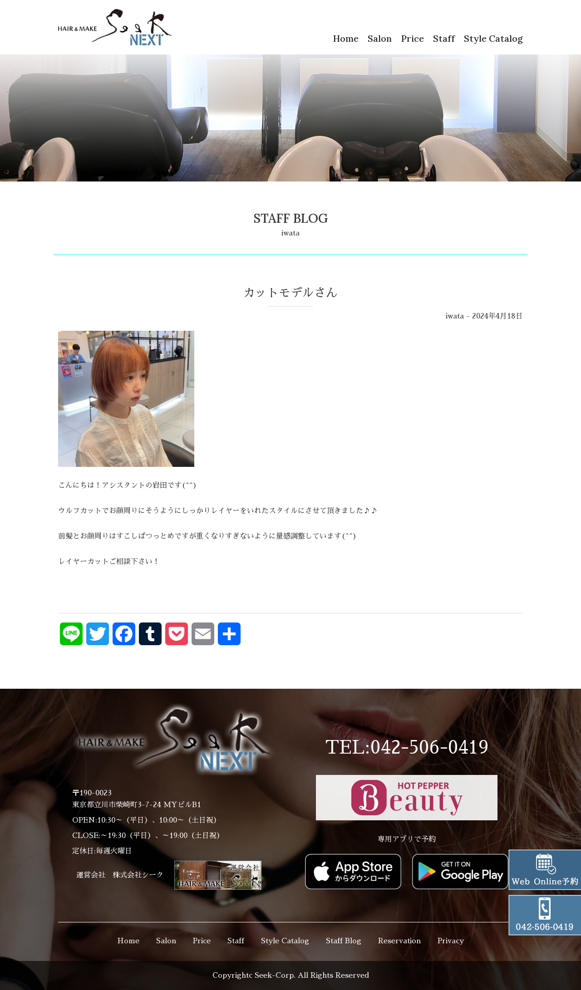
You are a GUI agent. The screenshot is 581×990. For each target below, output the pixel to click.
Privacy (451, 941)
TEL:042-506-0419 (407, 748)
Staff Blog (343, 941)
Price (412, 38)
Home (346, 38)
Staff (444, 38)
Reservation (399, 941)
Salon (380, 38)
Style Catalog (493, 38)
